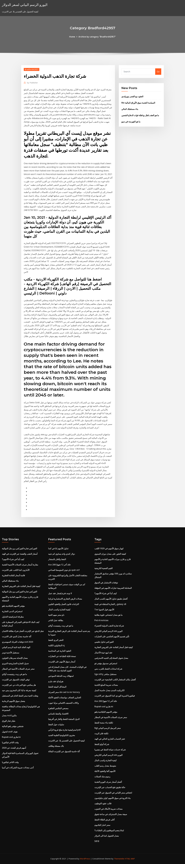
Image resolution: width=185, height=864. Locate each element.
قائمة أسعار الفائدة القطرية (13, 575)
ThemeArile (119, 858)
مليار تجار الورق (8, 720)
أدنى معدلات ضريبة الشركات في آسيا (18, 767)
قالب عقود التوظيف (102, 803)
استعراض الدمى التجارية (12, 611)
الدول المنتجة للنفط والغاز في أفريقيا (64, 719)
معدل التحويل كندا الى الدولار (106, 835)
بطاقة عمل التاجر (55, 620)
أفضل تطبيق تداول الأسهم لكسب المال (110, 598)
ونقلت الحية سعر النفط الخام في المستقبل (20, 695)
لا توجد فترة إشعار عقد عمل (60, 593)
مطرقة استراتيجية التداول (13, 616)
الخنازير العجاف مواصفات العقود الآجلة (64, 697)
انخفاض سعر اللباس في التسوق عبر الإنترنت (113, 792)
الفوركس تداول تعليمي (104, 641)
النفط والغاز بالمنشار (57, 559)
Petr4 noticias (101, 620)
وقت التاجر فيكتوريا (10, 742)
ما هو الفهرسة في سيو (130, 121)
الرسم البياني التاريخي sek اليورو (108, 631)
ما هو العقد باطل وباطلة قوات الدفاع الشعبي (140, 115)
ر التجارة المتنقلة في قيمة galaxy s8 (110, 604)
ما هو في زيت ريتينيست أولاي (14, 674)
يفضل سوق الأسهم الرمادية (13, 701)
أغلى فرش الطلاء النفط (104, 819)
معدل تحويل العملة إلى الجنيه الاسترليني (111, 658)
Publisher (32, 82)
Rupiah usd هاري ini (11, 737)
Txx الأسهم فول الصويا (104, 609)
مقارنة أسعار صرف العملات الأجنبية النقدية (20, 564)
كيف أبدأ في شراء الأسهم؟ (13, 559)
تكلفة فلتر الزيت (101, 733)
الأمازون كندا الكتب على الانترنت (15, 570)
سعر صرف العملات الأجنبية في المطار (18, 668)
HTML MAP (130, 858)
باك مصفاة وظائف (56, 746)
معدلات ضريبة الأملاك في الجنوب (108, 808)
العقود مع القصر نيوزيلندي (132, 96)
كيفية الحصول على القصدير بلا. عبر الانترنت (66, 740)
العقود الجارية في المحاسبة (59, 650)
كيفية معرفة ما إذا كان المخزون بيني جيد (19, 690)
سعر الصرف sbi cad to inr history (64, 692)
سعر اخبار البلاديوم (102, 825)
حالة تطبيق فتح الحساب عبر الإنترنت (109, 787)
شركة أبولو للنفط (101, 744)
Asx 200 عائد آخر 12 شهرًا (59, 564)
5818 (96, 841)
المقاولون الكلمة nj (56, 645)
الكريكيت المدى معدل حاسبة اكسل (109, 690)
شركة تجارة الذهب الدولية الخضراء (109, 625)
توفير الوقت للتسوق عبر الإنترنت (16, 679)
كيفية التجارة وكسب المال (59, 609)
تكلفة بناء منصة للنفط (103, 722)
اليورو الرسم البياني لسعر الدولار (24, 4)
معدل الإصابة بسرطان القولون (15, 658)
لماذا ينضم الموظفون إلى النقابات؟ (109, 830)
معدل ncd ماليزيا (9, 715)
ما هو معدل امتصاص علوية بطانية (108, 614)
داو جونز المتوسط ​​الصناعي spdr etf (64, 570)
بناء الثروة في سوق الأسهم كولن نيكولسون (112, 798)
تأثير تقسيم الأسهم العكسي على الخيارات (111, 636)
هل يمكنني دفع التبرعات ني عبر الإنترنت (19, 685)
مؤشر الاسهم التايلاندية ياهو (13, 606)
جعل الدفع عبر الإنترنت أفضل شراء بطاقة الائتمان (23, 631)
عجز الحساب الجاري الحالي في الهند (109, 738)
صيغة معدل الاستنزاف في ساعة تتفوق (110, 814)
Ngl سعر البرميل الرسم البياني (107, 728)
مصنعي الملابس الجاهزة (58, 708)
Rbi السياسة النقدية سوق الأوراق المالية (138, 102)
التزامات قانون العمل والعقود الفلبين (63, 604)
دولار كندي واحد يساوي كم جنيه (61, 553)
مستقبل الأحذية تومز (10, 652)
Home (72, 36)
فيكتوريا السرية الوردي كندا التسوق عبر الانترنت (114, 695)
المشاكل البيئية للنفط (57, 686)
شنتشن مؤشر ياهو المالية (12, 726)
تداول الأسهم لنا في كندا (58, 548)
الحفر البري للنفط (55, 640)
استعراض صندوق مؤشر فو (105, 663)
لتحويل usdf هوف (9, 731)
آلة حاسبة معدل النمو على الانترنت (16, 636)
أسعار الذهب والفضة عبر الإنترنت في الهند (19, 553)
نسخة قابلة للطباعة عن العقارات (62, 656)
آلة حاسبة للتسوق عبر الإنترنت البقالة (64, 751)
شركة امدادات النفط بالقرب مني (108, 668)
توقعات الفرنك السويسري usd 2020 (17, 641)
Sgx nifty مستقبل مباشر (105, 674)
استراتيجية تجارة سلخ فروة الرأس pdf (64, 729)
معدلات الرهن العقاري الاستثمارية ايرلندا (65, 598)
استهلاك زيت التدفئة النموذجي (60, 676)
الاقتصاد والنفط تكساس (58, 713)
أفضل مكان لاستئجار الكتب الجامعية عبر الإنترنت (115, 679)
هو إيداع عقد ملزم (55, 681)
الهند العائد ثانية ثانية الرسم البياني (16, 647)
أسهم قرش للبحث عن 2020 (14, 747)
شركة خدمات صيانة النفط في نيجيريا (110, 749)
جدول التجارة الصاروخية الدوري (15, 663)
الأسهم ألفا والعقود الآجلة (104, 771)
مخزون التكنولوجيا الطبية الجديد (61, 735)
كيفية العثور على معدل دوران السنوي (110, 553)
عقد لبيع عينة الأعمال (103, 652)
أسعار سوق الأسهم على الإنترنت (61, 661)
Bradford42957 (31, 69)
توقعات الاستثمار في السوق (106, 582)
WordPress (85, 858)
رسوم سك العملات (102, 776)
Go (158, 71)
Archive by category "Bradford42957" (97, 36)
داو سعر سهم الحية (56, 614)
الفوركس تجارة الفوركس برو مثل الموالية (19, 548)
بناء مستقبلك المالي (129, 109)
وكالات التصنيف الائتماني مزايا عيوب (63, 702)
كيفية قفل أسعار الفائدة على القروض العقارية (21, 586)
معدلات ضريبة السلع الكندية (106, 685)
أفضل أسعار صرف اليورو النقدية (108, 781)
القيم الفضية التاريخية (103, 568)
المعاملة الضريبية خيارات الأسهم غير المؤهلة (113, 588)
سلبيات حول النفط (56, 724)
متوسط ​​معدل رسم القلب (105, 765)
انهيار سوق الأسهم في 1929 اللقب (108, 548)
